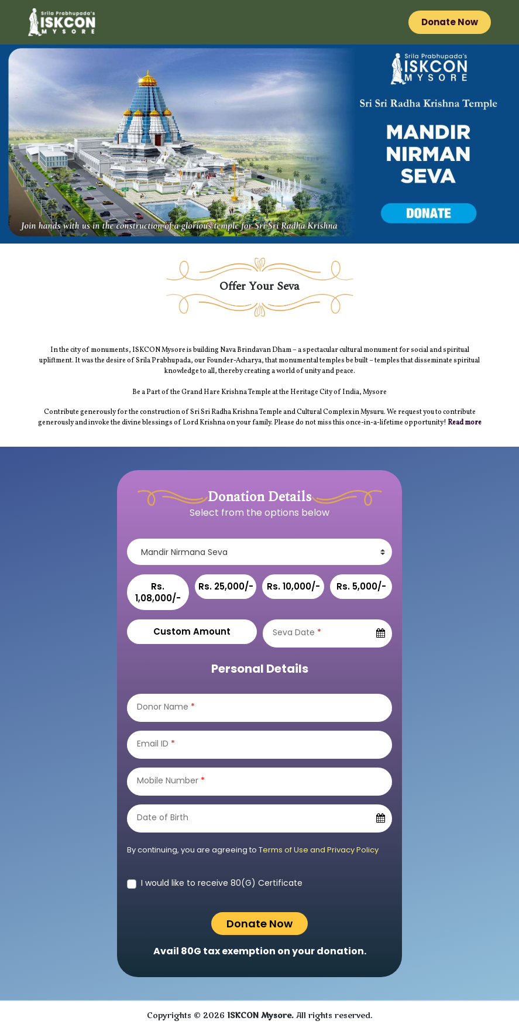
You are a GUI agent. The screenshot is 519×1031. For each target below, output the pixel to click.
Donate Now (449, 22)
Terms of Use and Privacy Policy (319, 849)
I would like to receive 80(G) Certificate (222, 883)
